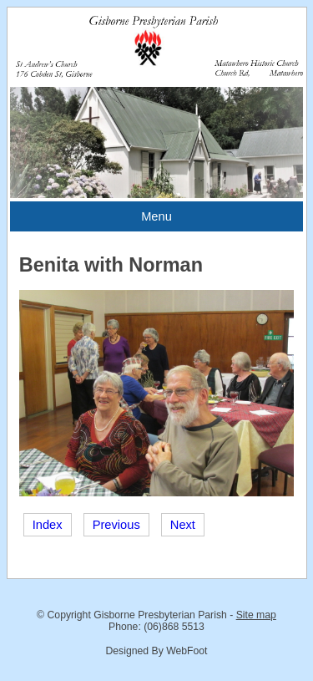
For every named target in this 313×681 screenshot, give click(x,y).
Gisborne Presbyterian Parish (160, 615)
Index (48, 524)
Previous (116, 524)
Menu (156, 216)
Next (182, 524)
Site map (256, 615)
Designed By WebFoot (156, 651)
